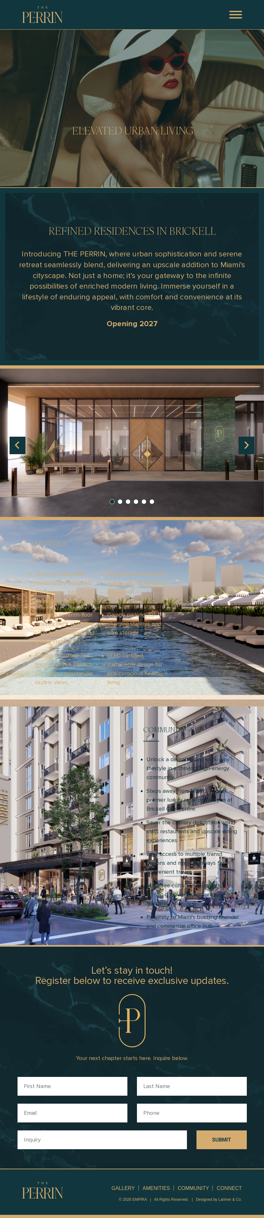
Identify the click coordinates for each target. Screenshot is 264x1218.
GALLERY (123, 1188)
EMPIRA (139, 1199)
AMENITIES (156, 1188)
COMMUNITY (193, 1188)
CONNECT (229, 1188)
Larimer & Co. (230, 1199)
